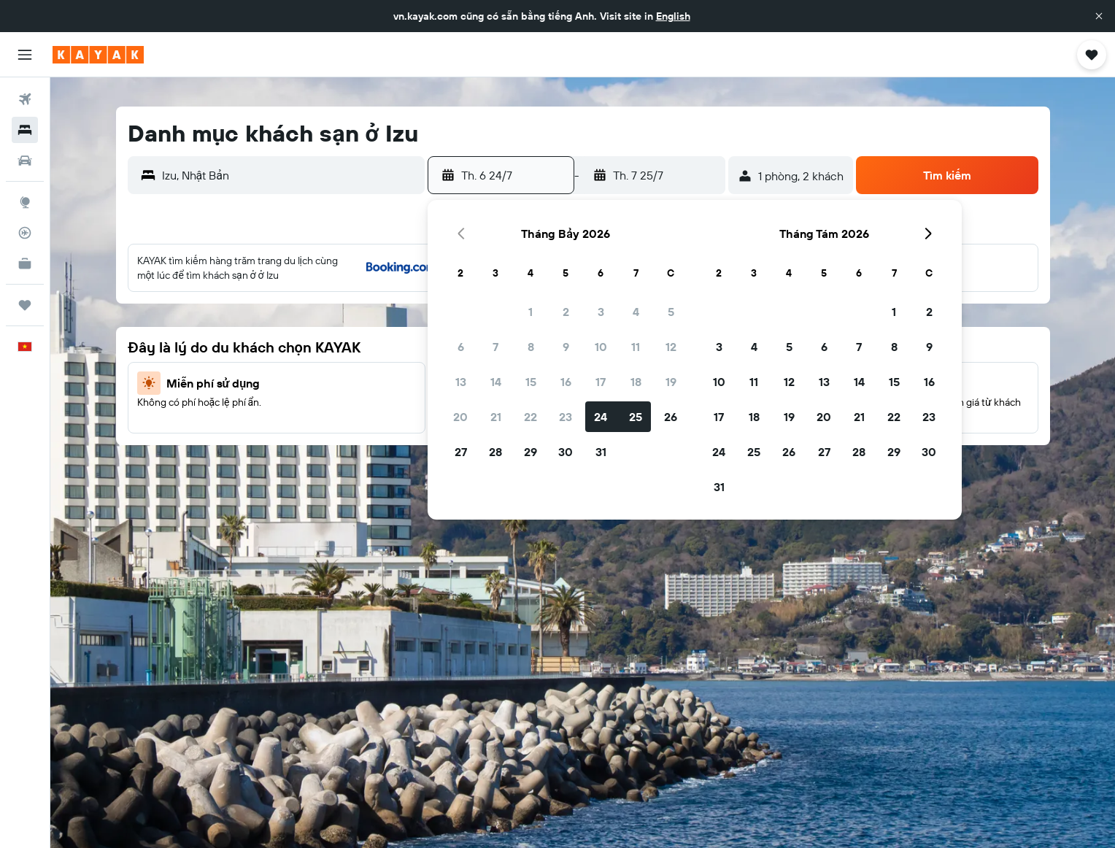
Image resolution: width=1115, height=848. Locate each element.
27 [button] (461, 451)
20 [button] (460, 416)
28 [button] (495, 451)
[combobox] (290, 175)
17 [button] (600, 381)
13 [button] (460, 381)
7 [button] (495, 346)
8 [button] (531, 346)
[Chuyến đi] (25, 305)
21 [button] (495, 416)
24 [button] (600, 416)
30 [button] (565, 451)
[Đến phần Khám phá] (25, 202)
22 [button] (530, 416)
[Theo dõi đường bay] (25, 232)
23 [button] (565, 416)
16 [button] (565, 381)
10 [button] (601, 346)
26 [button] (670, 416)
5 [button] (671, 311)
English (673, 16)
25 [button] (635, 416)
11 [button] (635, 346)
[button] (1099, 16)
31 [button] (600, 451)
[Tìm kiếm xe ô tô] (25, 160)
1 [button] (530, 311)
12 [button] (670, 346)
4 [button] (636, 311)
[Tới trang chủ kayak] (98, 54)
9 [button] (566, 346)
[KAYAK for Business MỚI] (25, 263)
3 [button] (601, 311)
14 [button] (495, 381)
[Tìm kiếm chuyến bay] (25, 99)
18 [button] (635, 381)
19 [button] (670, 381)
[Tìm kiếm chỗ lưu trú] (25, 129)
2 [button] (566, 311)
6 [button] (461, 346)
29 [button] (530, 451)
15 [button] (530, 381)
